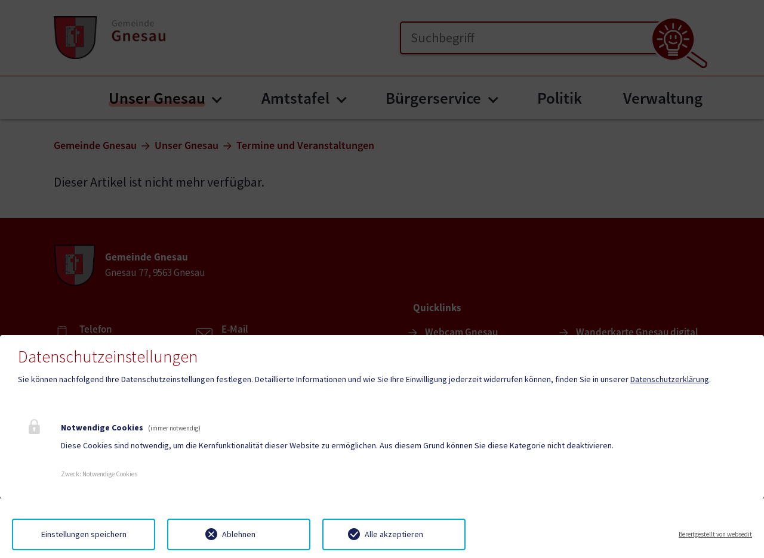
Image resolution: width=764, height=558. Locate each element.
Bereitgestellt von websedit (715, 534)
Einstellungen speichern (84, 534)
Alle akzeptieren (394, 534)
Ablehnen (238, 534)
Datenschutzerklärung (669, 379)
